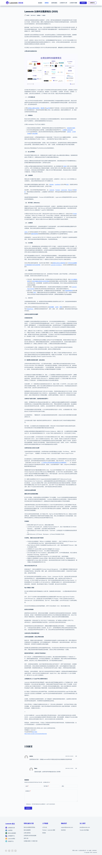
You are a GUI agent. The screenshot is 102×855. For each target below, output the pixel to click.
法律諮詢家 (70, 129)
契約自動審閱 (27, 830)
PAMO (65, 166)
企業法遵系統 (27, 832)
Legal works (64, 190)
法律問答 (10, 830)
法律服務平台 (11, 835)
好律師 (29, 133)
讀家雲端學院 (34, 233)
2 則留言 (43, 15)
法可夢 (74, 131)
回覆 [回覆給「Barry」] (76, 768)
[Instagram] (9, 851)
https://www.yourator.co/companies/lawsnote (35, 733)
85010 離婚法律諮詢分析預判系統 (40, 281)
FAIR (34, 292)
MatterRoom (30, 308)
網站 (63, 786)
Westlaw (51, 184)
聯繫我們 (83, 2)
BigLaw (70, 190)
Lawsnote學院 (11, 838)
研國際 (52, 307)
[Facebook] (6, 851)
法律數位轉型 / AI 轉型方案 (30, 841)
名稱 (27, 786)
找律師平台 (11, 841)
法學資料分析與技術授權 (30, 835)
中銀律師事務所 (69, 290)
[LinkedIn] (12, 851)
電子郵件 (46, 786)
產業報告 (47, 2)
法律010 (69, 131)
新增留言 (28, 791)
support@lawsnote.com (67, 827)
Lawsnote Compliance (56, 264)
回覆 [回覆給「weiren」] (76, 756)
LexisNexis (57, 184)
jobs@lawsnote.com (85, 827)
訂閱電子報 (92, 2)
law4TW (48, 108)
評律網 (73, 128)
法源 (67, 184)
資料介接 (26, 838)
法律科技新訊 (54, 2)
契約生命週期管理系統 (29, 827)
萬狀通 (42, 108)
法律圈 (64, 129)
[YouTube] (15, 851)
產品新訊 (40, 2)
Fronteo (75, 213)
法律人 (26, 232)
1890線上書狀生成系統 (33, 108)
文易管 (56, 307)
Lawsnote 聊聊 (73, 2)
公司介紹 (44, 827)
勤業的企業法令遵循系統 (59, 263)
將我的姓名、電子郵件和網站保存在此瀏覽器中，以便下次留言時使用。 (41, 804)
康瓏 (61, 307)
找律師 (68, 128)
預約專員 (63, 830)
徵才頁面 (34, 731)
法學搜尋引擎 (11, 827)
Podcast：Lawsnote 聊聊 (48, 830)
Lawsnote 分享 (63, 2)
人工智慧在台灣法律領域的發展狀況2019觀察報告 (53, 462)
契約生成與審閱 (12, 833)
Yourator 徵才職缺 (84, 830)
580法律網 (34, 133)
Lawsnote (51, 190)
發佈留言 (28, 808)
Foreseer (57, 190)
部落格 (44, 832)
